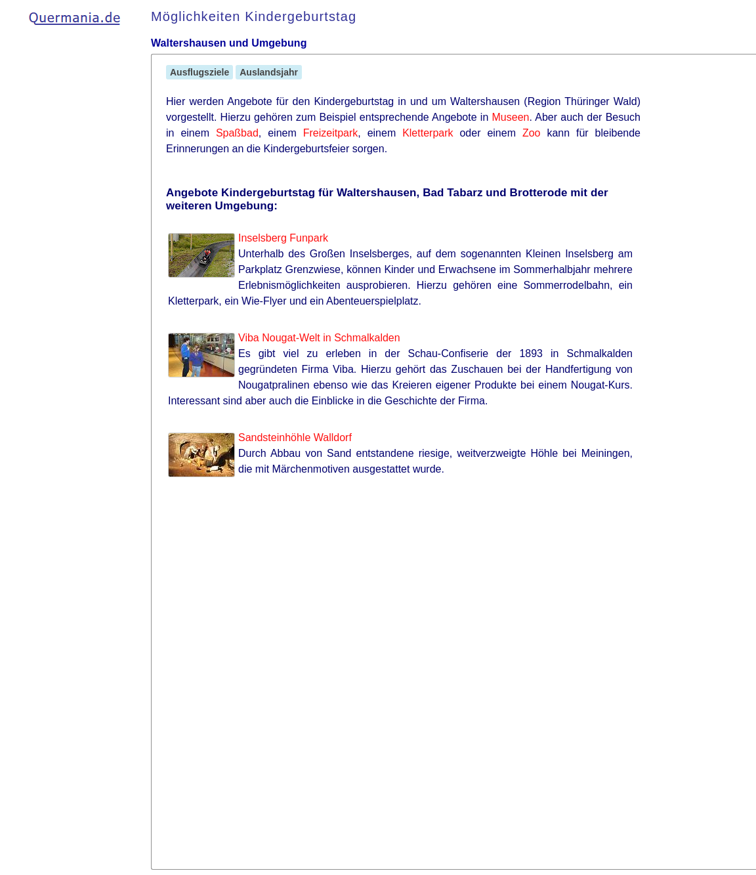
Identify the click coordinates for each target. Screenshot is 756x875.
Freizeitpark (330, 133)
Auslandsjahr (269, 72)
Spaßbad (237, 133)
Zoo (531, 133)
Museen (511, 117)
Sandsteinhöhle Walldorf (295, 437)
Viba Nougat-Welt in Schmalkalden (319, 337)
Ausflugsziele (199, 72)
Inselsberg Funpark (283, 238)
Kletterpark (427, 133)
